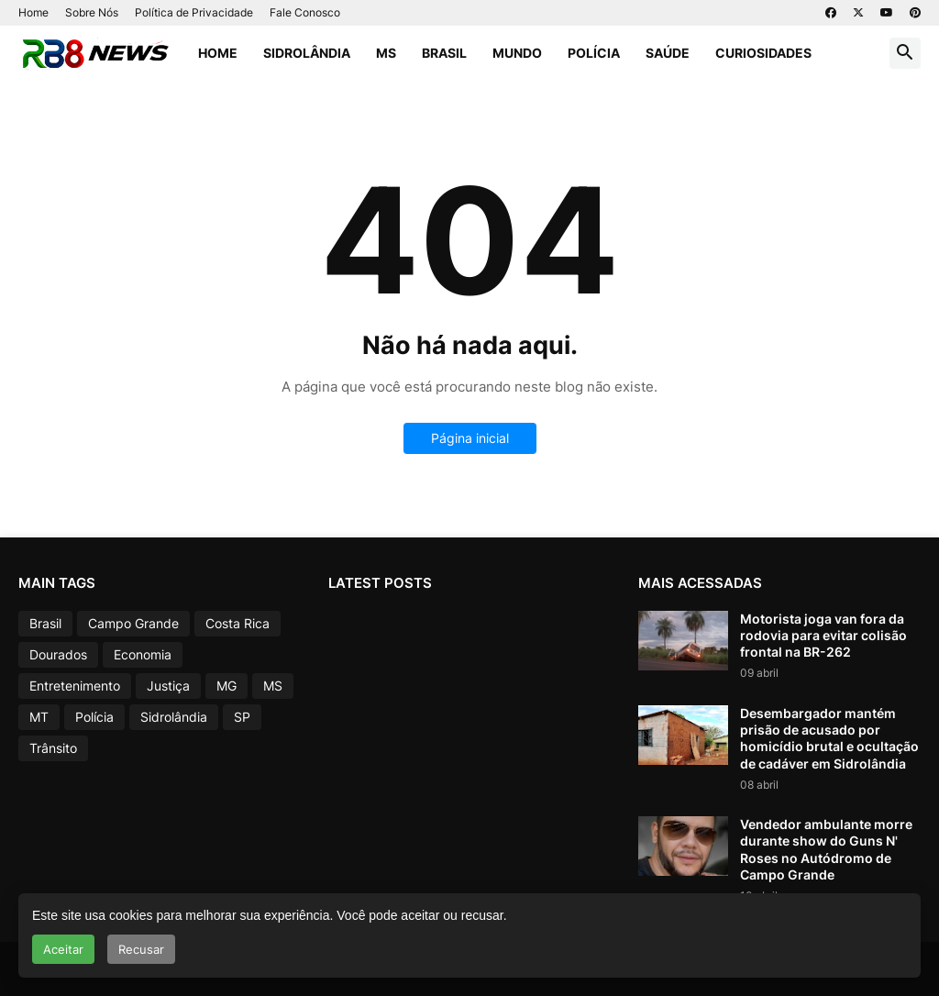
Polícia (594, 53)
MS (386, 53)
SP (242, 717)
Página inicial (470, 438)
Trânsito (53, 748)
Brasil (444, 53)
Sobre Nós (91, 12)
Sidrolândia (306, 53)
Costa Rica (237, 623)
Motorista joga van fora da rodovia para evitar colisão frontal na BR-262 (823, 635)
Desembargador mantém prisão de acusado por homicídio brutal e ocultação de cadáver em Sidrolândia (829, 738)
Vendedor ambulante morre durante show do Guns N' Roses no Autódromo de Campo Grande (826, 849)
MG (226, 685)
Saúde (668, 53)
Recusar (141, 949)
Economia (142, 654)
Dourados (58, 654)
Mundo (517, 53)
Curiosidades (763, 53)
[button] (905, 53)
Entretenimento (74, 685)
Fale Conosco (305, 12)
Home (33, 12)
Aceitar (63, 949)
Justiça (168, 685)
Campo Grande (133, 623)
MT (39, 717)
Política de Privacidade (194, 12)
